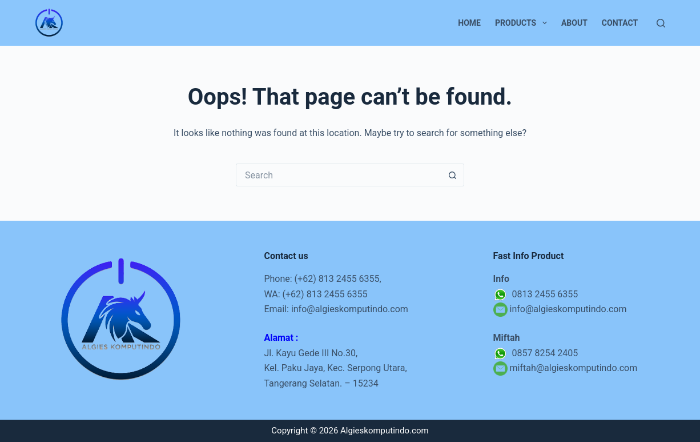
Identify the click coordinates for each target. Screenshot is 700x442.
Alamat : (281, 337)
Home (469, 22)
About (574, 22)
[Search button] (452, 175)
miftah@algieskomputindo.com (574, 368)
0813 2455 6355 (535, 294)
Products (523, 23)
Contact (620, 22)
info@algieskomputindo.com (349, 309)
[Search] (661, 23)
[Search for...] (338, 175)
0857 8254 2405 (535, 353)
